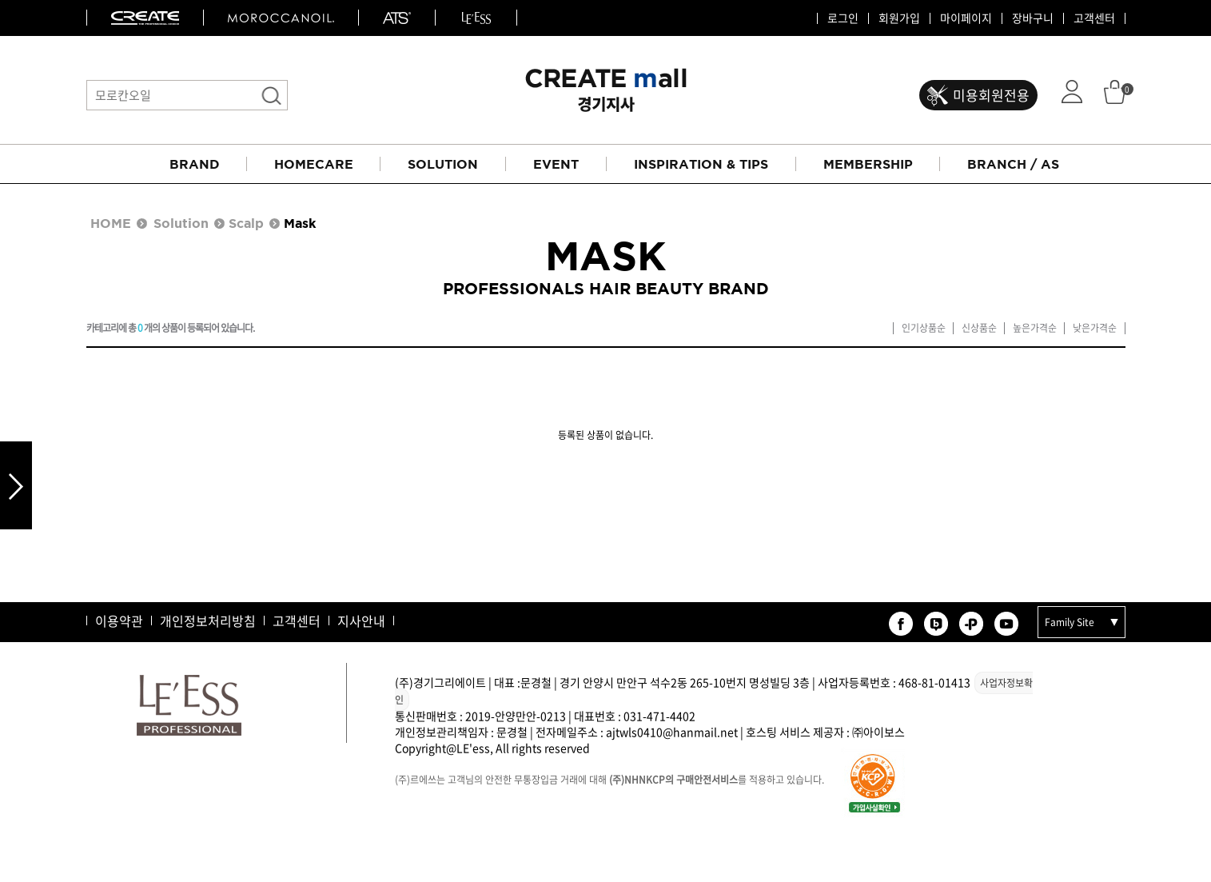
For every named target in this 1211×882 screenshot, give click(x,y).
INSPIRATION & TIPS (701, 164)
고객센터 (1094, 18)
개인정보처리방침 (208, 620)
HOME (110, 223)
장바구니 (1033, 18)
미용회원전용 (991, 95)
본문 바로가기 (0, 0)
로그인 (842, 18)
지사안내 (361, 620)
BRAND (194, 164)
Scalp (246, 223)
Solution (181, 223)
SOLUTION (443, 164)
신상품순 (979, 328)
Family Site (1069, 622)
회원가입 (899, 18)
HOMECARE (313, 164)
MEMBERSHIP (868, 164)
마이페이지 (966, 18)
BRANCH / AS (1013, 164)
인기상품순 (924, 328)
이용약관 (119, 620)
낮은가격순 (1095, 328)
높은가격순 (1035, 328)
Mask (300, 223)
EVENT (556, 164)
